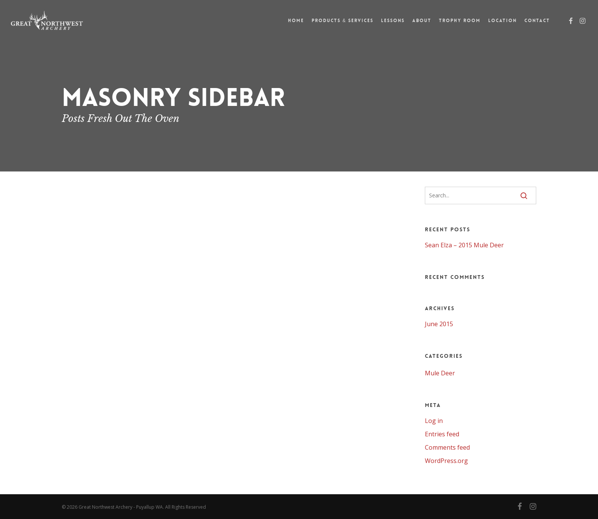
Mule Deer (440, 373)
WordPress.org (446, 461)
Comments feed (447, 447)
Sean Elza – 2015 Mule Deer (464, 245)
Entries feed (442, 434)
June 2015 (439, 324)
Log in (434, 420)
